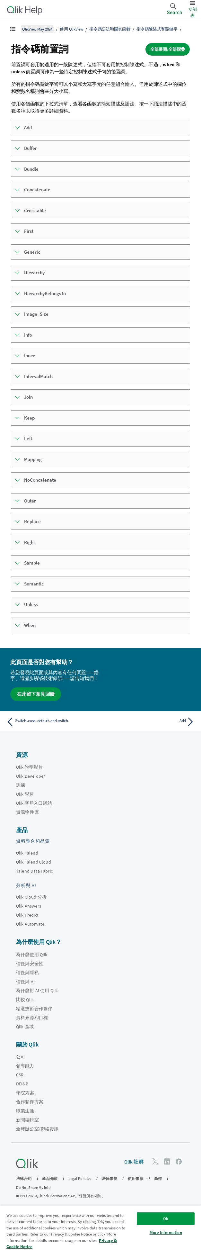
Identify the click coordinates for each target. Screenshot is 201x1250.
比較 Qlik (25, 999)
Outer (30, 501)
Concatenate (37, 189)
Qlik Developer (30, 776)
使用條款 (136, 1178)
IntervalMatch (38, 376)
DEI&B (22, 1084)
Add (28, 127)
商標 (158, 1178)
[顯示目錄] (13, 29)
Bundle (31, 169)
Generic (32, 252)
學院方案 (25, 1093)
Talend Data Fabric (34, 871)
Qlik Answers (28, 906)
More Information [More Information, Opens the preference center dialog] (166, 1232)
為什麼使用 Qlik (32, 954)
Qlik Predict (27, 915)
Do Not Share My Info (33, 1187)
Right (29, 542)
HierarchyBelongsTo (45, 293)
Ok (165, 1218)
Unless (31, 604)
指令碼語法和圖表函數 (109, 29)
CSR (19, 1075)
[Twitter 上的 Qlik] (155, 1161)
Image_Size (36, 314)
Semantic (34, 584)
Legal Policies (79, 1178)
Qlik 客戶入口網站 (34, 803)
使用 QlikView (71, 29)
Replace (32, 521)
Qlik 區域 (25, 1026)
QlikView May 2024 (37, 29)
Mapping (33, 459)
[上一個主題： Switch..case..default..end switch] (52, 722)
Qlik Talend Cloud (33, 862)
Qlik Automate (30, 924)
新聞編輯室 (27, 1120)
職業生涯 (25, 1111)
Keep (29, 418)
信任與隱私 (27, 972)
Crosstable (35, 210)
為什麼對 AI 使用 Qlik (37, 990)
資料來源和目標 (32, 1017)
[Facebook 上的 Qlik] (179, 1161)
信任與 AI (25, 981)
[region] (100, 1227)
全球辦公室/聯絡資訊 (37, 1129)
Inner (29, 355)
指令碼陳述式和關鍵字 (157, 29)
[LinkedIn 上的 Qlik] (167, 1161)
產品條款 (50, 1178)
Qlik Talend (27, 853)
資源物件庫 (27, 812)
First (28, 231)
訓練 (20, 785)
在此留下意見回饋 (36, 694)
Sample (32, 563)
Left (28, 438)
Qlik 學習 (25, 794)
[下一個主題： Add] (149, 722)
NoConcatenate (40, 480)
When (30, 625)
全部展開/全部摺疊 (167, 49)
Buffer (30, 148)
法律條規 (110, 1178)
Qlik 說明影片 (29, 767)
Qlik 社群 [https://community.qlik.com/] (134, 1162)
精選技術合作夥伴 (34, 1008)
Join (28, 397)
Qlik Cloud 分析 (31, 897)
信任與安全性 (29, 963)
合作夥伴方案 (29, 1102)
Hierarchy (34, 272)
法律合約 (24, 1178)
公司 (20, 1057)
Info (28, 335)
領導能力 (25, 1066)
